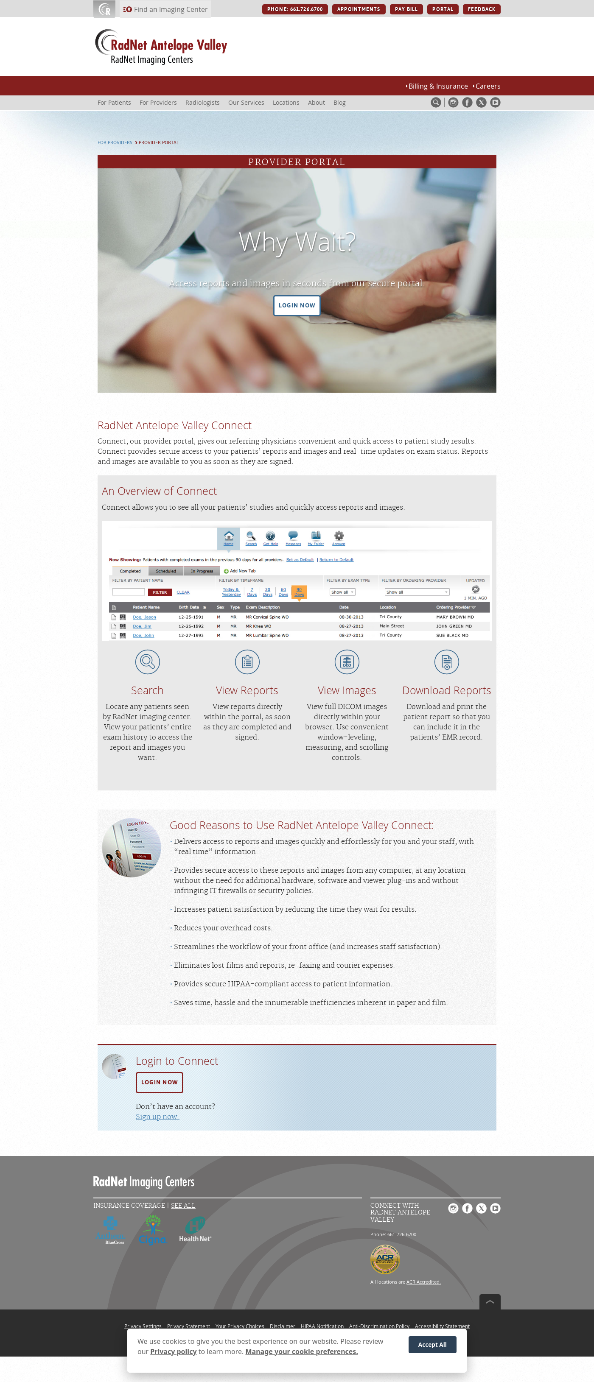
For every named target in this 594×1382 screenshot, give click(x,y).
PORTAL (443, 9)
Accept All (432, 1347)
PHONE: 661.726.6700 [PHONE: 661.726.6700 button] (295, 9)
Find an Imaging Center (171, 9)
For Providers (115, 142)
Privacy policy (173, 1354)
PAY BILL (406, 9)
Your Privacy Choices (240, 1326)
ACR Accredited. (423, 1282)
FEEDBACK (482, 9)
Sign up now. (157, 1117)
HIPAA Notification (322, 1326)
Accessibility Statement (442, 1326)
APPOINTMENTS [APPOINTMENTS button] (358, 9)
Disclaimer (282, 1326)
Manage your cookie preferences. (302, 1354)
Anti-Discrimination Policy (379, 1326)
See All (183, 1205)
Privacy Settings (143, 1326)
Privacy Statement (188, 1326)
